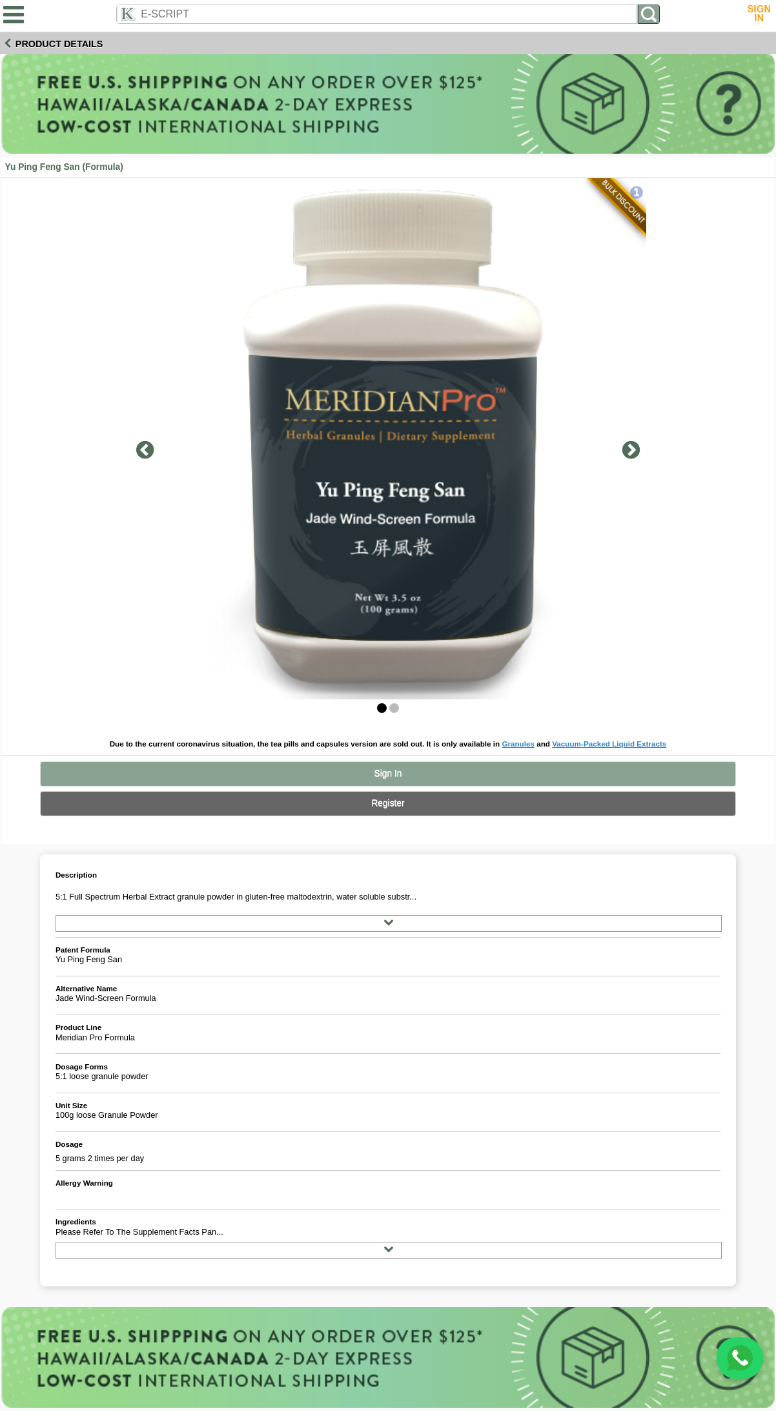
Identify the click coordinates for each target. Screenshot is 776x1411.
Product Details (59, 44)
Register (387, 803)
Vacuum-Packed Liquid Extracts (609, 743)
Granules (518, 743)
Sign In (388, 773)
